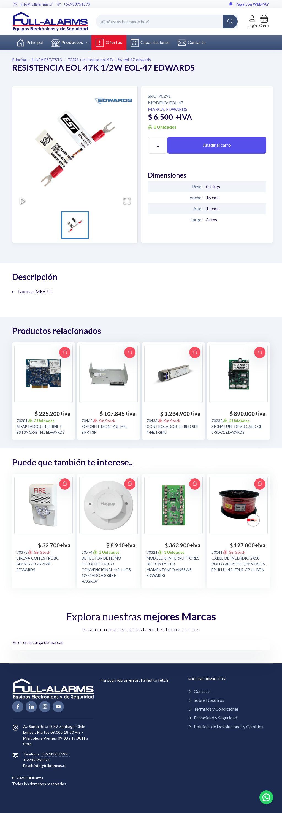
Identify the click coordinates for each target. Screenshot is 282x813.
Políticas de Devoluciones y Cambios (228, 726)
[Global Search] (230, 21)
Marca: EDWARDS (167, 109)
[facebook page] (17, 706)
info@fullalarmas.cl (50, 765)
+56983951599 (73, 4)
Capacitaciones (150, 43)
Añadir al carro (217, 145)
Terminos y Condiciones (216, 708)
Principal (30, 43)
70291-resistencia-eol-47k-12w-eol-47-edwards (109, 59)
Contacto (192, 43)
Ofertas (109, 43)
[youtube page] (58, 706)
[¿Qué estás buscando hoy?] (167, 21)
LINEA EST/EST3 (47, 59)
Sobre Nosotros (209, 700)
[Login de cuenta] (252, 21)
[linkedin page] (31, 706)
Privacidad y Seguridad (215, 717)
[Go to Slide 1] (75, 225)
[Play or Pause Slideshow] (22, 200)
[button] (264, 21)
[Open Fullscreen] (127, 200)
